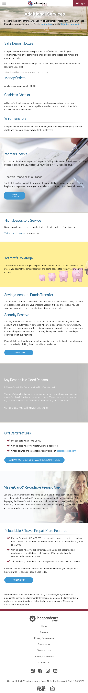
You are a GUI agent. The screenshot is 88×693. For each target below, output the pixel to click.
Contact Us (44, 662)
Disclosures (44, 644)
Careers (44, 632)
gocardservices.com (66, 451)
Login (80, 3)
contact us (46, 24)
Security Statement (44, 656)
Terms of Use (44, 650)
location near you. (70, 24)
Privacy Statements (44, 638)
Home (44, 626)
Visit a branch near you (15, 233)
